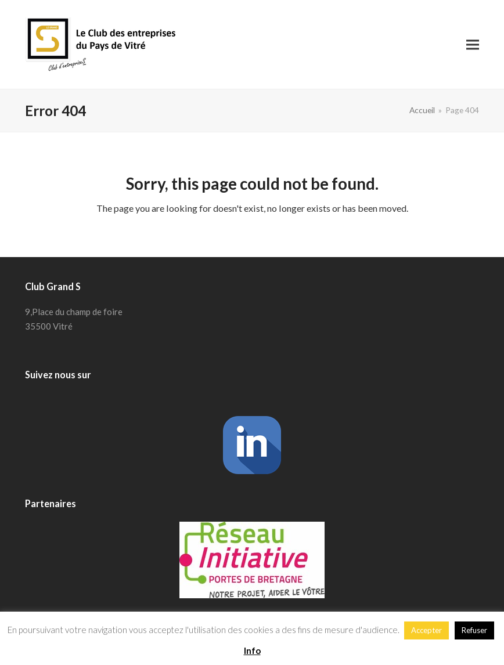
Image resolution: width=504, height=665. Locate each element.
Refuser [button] (474, 630)
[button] (472, 44)
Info (252, 650)
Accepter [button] (426, 630)
